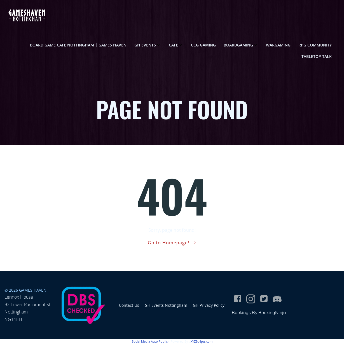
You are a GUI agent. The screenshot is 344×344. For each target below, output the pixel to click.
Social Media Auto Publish (151, 341)
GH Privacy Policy (208, 305)
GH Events (147, 45)
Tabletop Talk (316, 56)
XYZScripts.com (201, 341)
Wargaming (278, 45)
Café (176, 45)
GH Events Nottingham (166, 305)
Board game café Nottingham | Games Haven (78, 45)
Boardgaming (241, 45)
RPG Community (315, 45)
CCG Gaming (203, 45)
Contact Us (129, 305)
